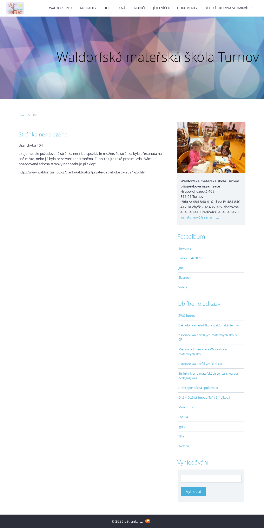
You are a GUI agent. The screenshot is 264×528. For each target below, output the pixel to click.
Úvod (22, 115)
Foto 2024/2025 (190, 258)
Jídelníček (161, 8)
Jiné (181, 268)
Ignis (181, 426)
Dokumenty (187, 8)
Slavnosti (184, 277)
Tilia (181, 436)
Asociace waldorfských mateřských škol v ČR (207, 337)
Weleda (183, 446)
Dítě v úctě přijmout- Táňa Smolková (204, 397)
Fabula (183, 417)
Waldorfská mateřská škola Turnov (158, 57)
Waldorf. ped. (61, 8)
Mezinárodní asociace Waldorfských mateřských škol (203, 351)
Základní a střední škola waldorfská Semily (208, 325)
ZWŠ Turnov (187, 315)
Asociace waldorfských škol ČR (200, 364)
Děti (107, 8)
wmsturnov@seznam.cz (199, 217)
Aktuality (88, 8)
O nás (122, 8)
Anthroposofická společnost (198, 388)
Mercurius (185, 407)
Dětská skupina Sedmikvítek (228, 8)
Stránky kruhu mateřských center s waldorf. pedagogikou (209, 375)
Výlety (182, 287)
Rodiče (140, 8)
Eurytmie (184, 248)
